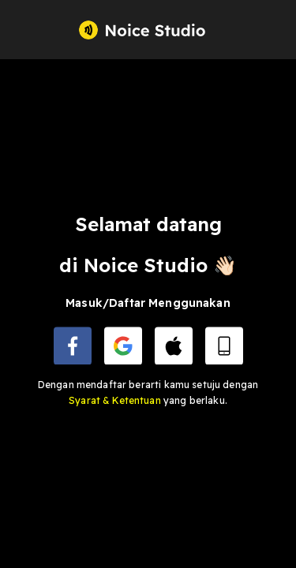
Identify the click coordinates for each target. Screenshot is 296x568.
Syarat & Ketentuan (116, 400)
